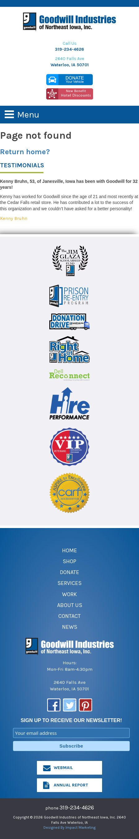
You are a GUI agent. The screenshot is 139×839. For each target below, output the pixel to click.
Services (69, 583)
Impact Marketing (80, 827)
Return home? (25, 151)
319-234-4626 (69, 49)
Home (69, 550)
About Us (69, 605)
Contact (69, 616)
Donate (69, 572)
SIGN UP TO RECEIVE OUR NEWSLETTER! (71, 720)
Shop (69, 561)
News (69, 626)
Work (69, 594)
